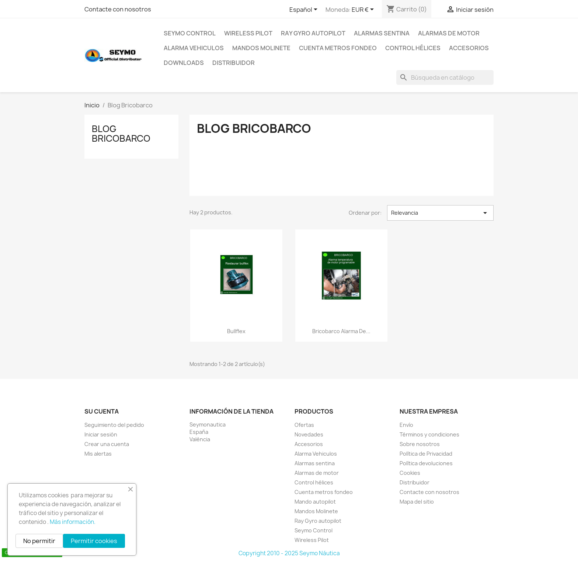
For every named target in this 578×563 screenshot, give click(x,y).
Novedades (309, 434)
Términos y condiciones (429, 434)
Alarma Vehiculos (194, 48)
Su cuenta (101, 411)
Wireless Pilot (248, 33)
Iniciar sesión (100, 434)
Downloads (184, 63)
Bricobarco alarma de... (341, 331)
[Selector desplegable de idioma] (304, 10)
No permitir (39, 541)
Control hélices (413, 48)
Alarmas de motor (449, 33)
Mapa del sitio (417, 501)
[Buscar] (445, 77)
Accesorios (469, 48)
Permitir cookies (94, 541)
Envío (406, 424)
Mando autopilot (315, 501)
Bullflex (236, 331)
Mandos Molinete (261, 48)
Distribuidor (233, 63)
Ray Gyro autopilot (313, 33)
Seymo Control (190, 33)
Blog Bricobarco (121, 133)
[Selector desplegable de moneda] (364, 10)
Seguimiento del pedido (114, 424)
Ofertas (304, 424)
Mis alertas (98, 453)
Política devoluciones (426, 463)
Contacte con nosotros (117, 9)
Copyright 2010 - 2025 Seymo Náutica (289, 553)
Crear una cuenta (106, 444)
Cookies (410, 472)
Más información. (72, 522)
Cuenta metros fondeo (338, 48)
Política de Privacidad (426, 453)
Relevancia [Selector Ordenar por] (440, 212)
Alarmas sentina (382, 33)
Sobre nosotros (420, 444)
